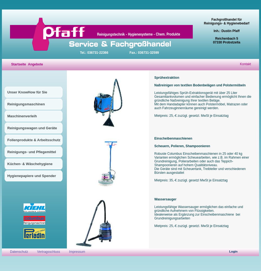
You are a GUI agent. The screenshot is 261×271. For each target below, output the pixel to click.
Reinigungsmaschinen (26, 104)
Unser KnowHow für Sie (27, 92)
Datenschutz (19, 252)
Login (233, 251)
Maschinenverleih (22, 116)
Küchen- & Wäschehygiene (30, 164)
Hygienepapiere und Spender (31, 176)
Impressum (77, 252)
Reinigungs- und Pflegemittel (31, 152)
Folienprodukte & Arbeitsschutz (33, 140)
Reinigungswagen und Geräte (32, 128)
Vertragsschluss (48, 252)
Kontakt (245, 64)
